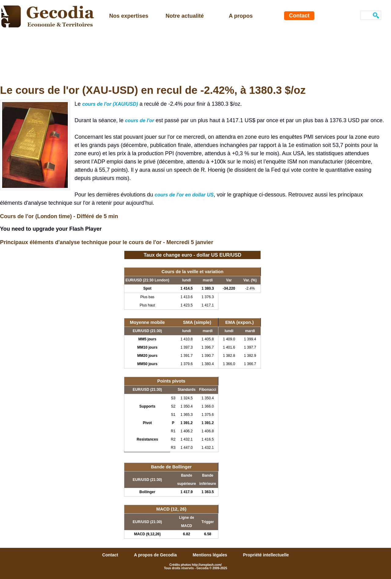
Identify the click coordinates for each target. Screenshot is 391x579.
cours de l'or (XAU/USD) (110, 104)
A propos (241, 16)
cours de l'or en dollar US (184, 194)
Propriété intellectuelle (266, 554)
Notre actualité (185, 16)
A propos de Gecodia (156, 554)
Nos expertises (128, 16)
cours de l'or (139, 120)
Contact (299, 16)
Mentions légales (210, 554)
